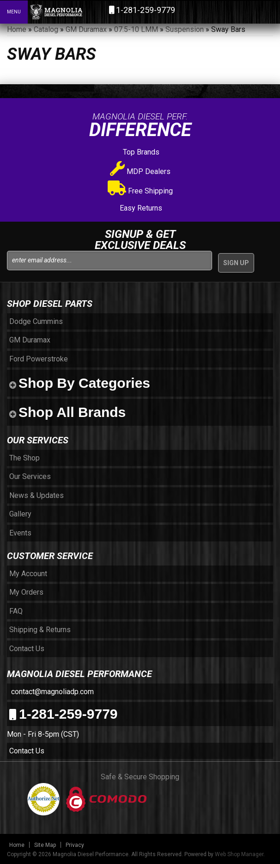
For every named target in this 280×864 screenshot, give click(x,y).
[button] (232, 11)
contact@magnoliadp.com (51, 691)
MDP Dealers (140, 171)
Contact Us (26, 750)
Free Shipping (140, 190)
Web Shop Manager (239, 854)
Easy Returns (140, 208)
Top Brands (140, 152)
